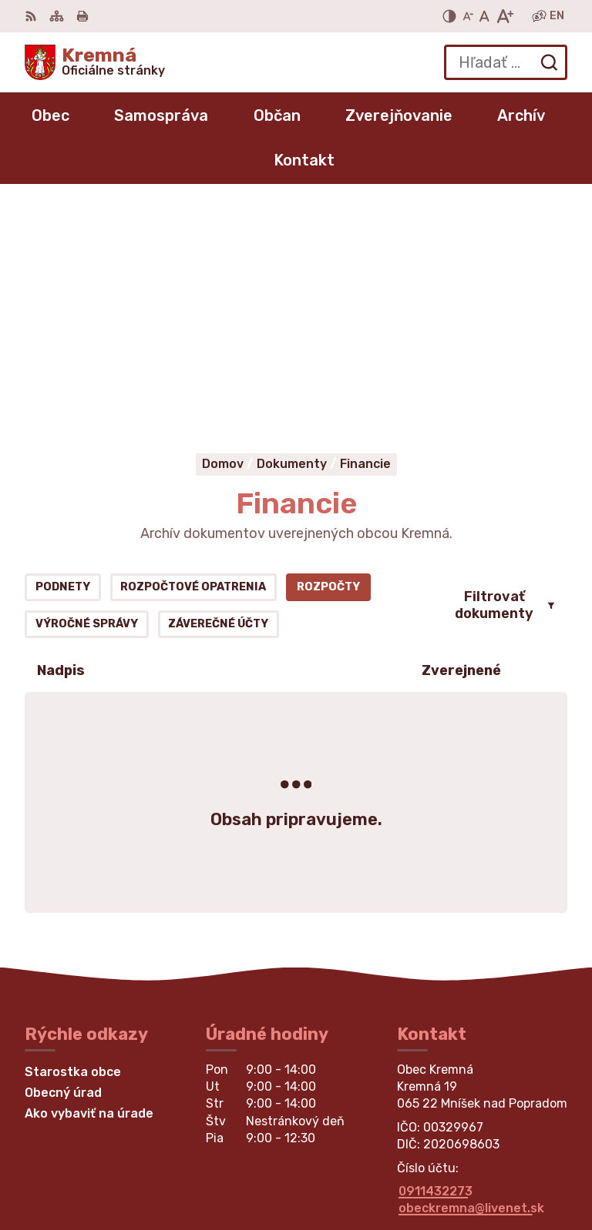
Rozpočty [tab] (328, 352)
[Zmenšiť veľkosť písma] (467, 16)
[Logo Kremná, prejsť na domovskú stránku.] (95, 62)
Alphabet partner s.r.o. (496, 1148)
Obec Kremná (525, 1168)
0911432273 (436, 956)
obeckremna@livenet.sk (471, 974)
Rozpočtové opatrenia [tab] (193, 352)
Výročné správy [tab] (86, 389)
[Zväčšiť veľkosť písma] (504, 16)
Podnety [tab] (62, 352)
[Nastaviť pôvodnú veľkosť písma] (484, 16)
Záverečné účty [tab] (218, 389)
